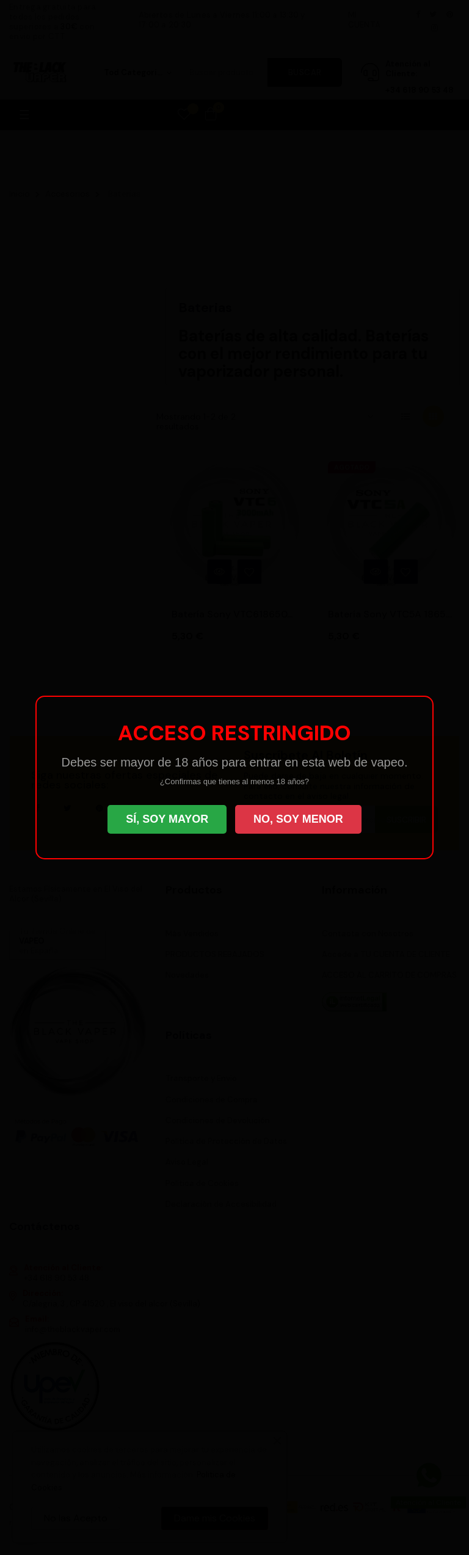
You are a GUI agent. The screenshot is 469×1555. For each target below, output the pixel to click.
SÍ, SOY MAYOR (167, 819)
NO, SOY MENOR (298, 819)
